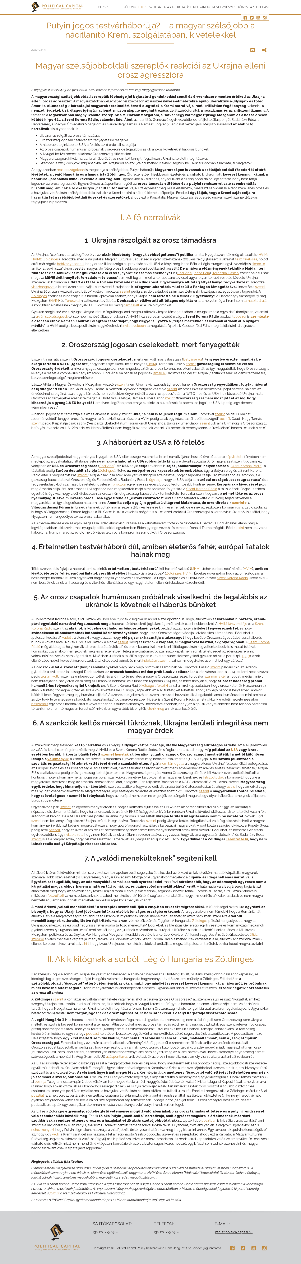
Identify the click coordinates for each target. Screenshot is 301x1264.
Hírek (142, 7)
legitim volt (49, 676)
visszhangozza (43, 287)
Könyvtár (246, 7)
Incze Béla (202, 273)
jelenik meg (155, 709)
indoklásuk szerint (156, 661)
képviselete (234, 457)
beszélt (54, 830)
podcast (92, 1034)
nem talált (131, 305)
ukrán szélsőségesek (52, 317)
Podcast (263, 7)
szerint (260, 287)
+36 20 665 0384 (106, 1232)
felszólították (213, 777)
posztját (37, 1095)
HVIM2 (36, 259)
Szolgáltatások (162, 7)
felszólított (55, 896)
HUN (98, 7)
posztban (209, 1121)
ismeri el (159, 373)
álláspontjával (117, 1057)
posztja (40, 1082)
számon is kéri (215, 676)
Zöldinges (51, 259)
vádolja (67, 638)
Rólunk (130, 7)
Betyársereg (192, 359)
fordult (54, 1193)
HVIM (54, 301)
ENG (106, 7)
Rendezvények (224, 7)
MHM (195, 569)
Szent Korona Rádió (246, 466)
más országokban (71, 170)
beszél (225, 419)
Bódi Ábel (184, 273)
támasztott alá (255, 301)
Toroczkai (72, 301)
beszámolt (39, 704)
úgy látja (155, 480)
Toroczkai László (225, 273)
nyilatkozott (73, 835)
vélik (55, 1134)
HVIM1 (264, 255)
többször (239, 317)
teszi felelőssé (246, 259)
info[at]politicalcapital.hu (234, 1232)
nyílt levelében (134, 326)
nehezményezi (42, 1130)
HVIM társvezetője (232, 624)
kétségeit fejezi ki (155, 686)
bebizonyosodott (70, 264)
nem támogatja (172, 764)
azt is (231, 787)
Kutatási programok (193, 7)
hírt (86, 944)
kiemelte (258, 264)
